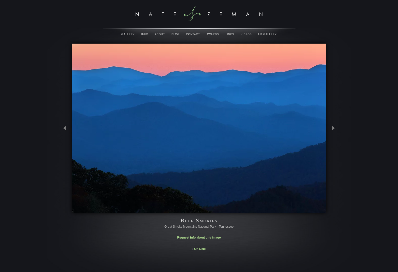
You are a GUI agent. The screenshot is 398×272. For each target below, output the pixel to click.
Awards (212, 34)
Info (144, 34)
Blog (175, 34)
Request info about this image (199, 237)
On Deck (200, 249)
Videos (246, 34)
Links (229, 34)
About (160, 34)
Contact (193, 34)
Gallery (128, 34)
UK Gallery (267, 34)
